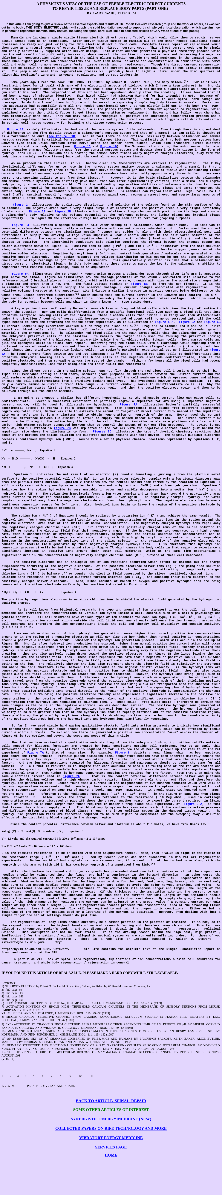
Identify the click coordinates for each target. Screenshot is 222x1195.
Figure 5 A (164, 322)
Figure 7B (62, 428)
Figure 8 (122, 752)
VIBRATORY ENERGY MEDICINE (111, 1138)
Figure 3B (63, 211)
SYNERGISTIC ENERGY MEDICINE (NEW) (111, 1119)
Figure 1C (82, 146)
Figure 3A (37, 211)
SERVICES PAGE (111, 1147)
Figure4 (21, 225)
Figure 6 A (193, 804)
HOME (111, 1155)
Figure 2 (14, 205)
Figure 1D (108, 146)
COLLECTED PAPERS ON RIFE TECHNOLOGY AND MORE (111, 1128)
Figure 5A (21, 274)
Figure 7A (128, 404)
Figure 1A (16, 129)
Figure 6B (212, 322)
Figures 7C (103, 431)
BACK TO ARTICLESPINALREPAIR (111, 1101)
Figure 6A (187, 322)
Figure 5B (140, 284)
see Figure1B (61, 136)
